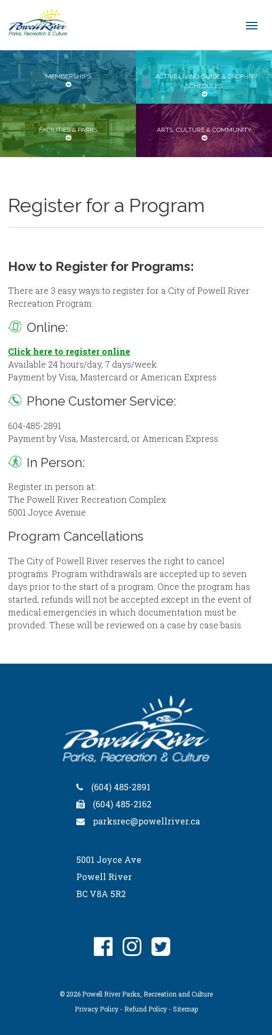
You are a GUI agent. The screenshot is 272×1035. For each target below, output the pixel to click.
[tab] (68, 77)
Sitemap (185, 1009)
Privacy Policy (96, 1009)
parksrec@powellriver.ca (146, 821)
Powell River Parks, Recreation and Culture (147, 994)
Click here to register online (69, 351)
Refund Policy (145, 1009)
